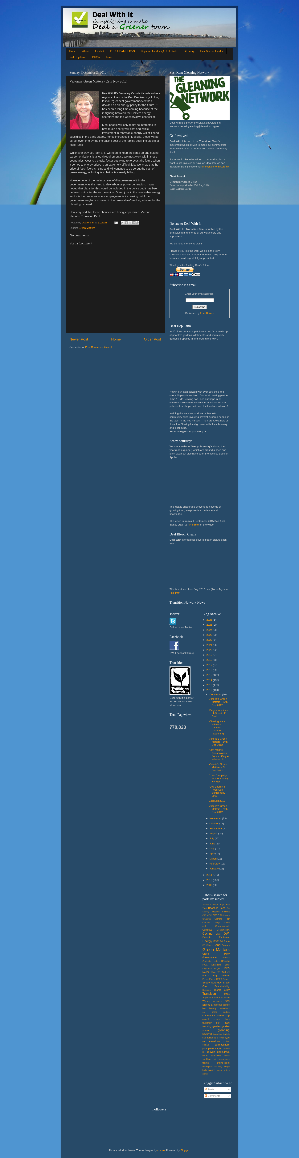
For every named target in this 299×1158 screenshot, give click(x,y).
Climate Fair (222, 919)
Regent (226, 979)
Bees (222, 908)
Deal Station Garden (211, 51)
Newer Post (78, 339)
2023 (209, 634)
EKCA (96, 57)
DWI (227, 933)
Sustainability (222, 986)
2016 (209, 670)
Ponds (205, 979)
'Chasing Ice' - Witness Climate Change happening (217, 727)
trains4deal (223, 1062)
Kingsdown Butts (220, 965)
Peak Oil (225, 972)
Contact (99, 51)
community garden (213, 1015)
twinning (218, 1066)
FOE (216, 941)
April (212, 853)
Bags (222, 904)
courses (216, 1019)
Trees (227, 994)
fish (218, 1022)
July (212, 838)
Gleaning (189, 51)
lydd (227, 1037)
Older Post (152, 339)
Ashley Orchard (210, 904)
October (214, 823)
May (212, 848)
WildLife (218, 997)
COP (209, 915)
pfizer (205, 1048)
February (215, 863)
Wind (227, 997)
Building (226, 912)
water (219, 1070)
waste (211, 1070)
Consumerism (223, 930)
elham (227, 1019)
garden (216, 1026)
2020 (209, 650)
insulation (217, 1034)
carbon (226, 1012)
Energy (207, 941)
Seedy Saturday (212, 982)
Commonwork (222, 926)
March (213, 858)
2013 (209, 685)
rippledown (223, 1051)
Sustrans (207, 990)
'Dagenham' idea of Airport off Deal (218, 713)
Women (207, 1001)
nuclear (226, 1041)
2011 (209, 874)
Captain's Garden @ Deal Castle (159, 51)
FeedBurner (207, 313)
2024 (209, 629)
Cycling (208, 933)
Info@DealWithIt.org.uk (215, 166)
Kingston (218, 968)
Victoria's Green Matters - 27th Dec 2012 (218, 701)
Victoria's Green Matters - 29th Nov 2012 (218, 809)
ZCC (227, 1001)
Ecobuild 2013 (217, 800)
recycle (211, 1051)
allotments (216, 1005)
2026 (209, 619)
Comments (212, 1095)
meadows (214, 1041)
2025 (209, 624)
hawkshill (207, 1034)
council (206, 1019)
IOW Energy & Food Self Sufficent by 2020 (217, 791)
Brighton (215, 912)
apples (226, 1005)
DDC (218, 933)
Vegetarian (208, 997)
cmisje (161, 1150)
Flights (210, 945)
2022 (209, 639)
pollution (226, 1048)
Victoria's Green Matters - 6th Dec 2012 (218, 767)
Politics (225, 975)
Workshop (217, 1001)
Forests (226, 945)
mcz (205, 1041)
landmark (212, 1037)
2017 (209, 665)
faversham (207, 1023)
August (214, 833)
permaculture (222, 1044)
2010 (209, 880)
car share (210, 1012)
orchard (206, 1045)
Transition (209, 993)
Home (72, 51)
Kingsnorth (207, 968)
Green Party (216, 954)
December (216, 694)
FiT (204, 945)
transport (208, 1066)
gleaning (224, 1030)
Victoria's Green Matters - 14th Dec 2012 (218, 741)
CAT (205, 915)
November (216, 818)
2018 (209, 659)
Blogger (184, 1150)
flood (227, 1022)
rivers (205, 1055)
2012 (209, 690)
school (227, 1055)
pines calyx (214, 1048)
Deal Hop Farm (77, 57)
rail (204, 1052)
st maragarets (222, 1059)
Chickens (225, 915)
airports (206, 1005)
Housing (225, 961)
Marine (206, 972)
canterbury (224, 1008)
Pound (212, 979)
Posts (209, 1089)
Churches (207, 919)
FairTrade (225, 941)
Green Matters (87, 227)
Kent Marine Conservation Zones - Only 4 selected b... (219, 754)
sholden (207, 1059)
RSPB (219, 979)
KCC (205, 964)
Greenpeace (210, 957)
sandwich (216, 1055)
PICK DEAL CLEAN (122, 51)
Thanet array (222, 990)
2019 (209, 654)
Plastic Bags (210, 975)
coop (227, 1015)
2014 (209, 680)
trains (206, 1062)
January (214, 868)
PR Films (193, 524)
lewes (221, 1038)
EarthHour (224, 937)
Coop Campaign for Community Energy (218, 778)
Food (217, 945)
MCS (227, 968)
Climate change (211, 922)
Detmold (207, 937)
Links (109, 57)
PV (218, 972)
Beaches (213, 908)
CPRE (216, 915)
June (213, 843)
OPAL (213, 972)
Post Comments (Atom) (98, 347)
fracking (207, 1026)
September (216, 828)
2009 (209, 885)
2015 (209, 675)
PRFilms (174, 592)
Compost (207, 929)
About (85, 51)
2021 (209, 645)
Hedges (216, 961)
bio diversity (209, 1008)
